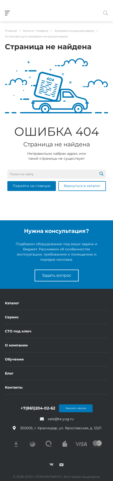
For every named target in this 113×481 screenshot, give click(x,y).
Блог (9, 373)
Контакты (14, 387)
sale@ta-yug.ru (61, 419)
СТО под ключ (18, 331)
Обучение (14, 359)
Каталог (12, 303)
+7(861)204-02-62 (38, 408)
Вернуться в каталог (82, 186)
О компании (16, 345)
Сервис (12, 317)
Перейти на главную (31, 186)
